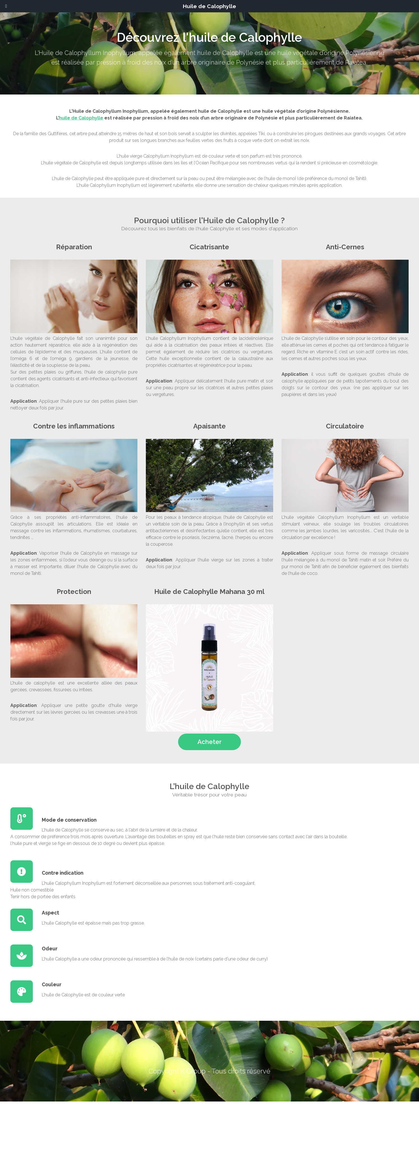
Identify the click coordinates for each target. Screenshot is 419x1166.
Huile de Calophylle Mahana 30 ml (209, 591)
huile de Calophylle (81, 118)
